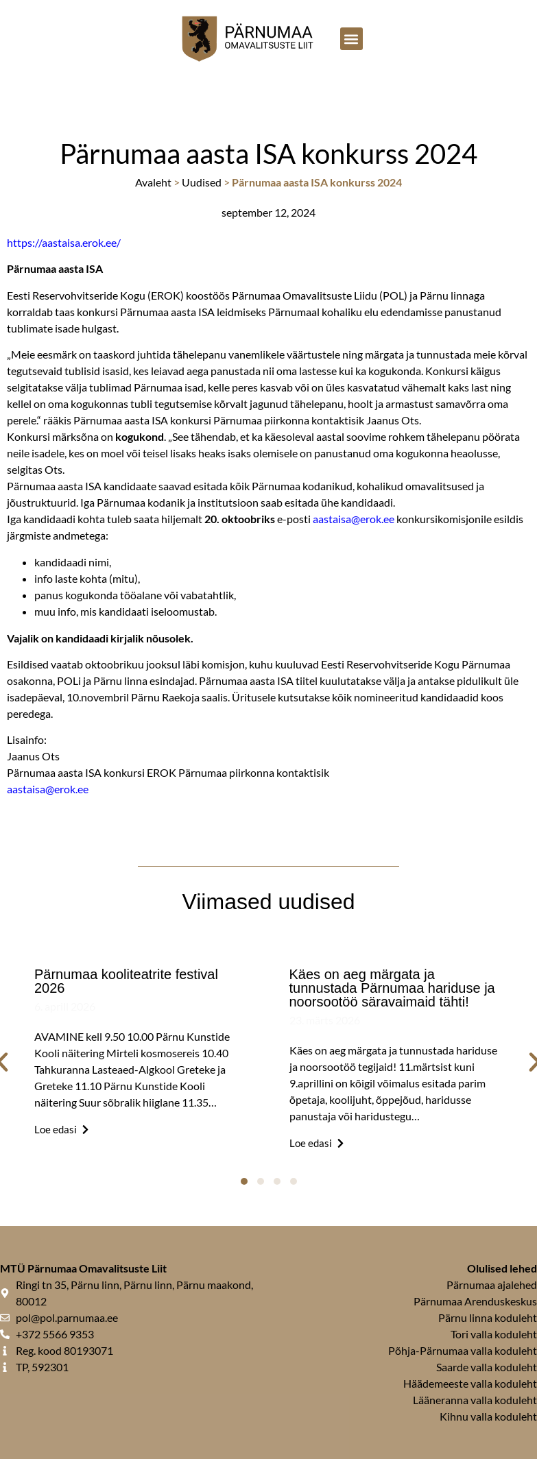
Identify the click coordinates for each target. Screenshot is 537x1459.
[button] (351, 38)
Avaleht (153, 182)
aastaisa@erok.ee (353, 518)
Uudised (202, 182)
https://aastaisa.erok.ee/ (64, 242)
